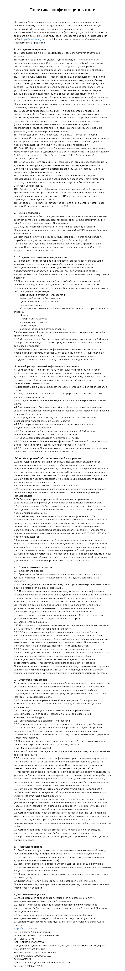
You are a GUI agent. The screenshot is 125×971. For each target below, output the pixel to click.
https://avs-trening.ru (32, 39)
